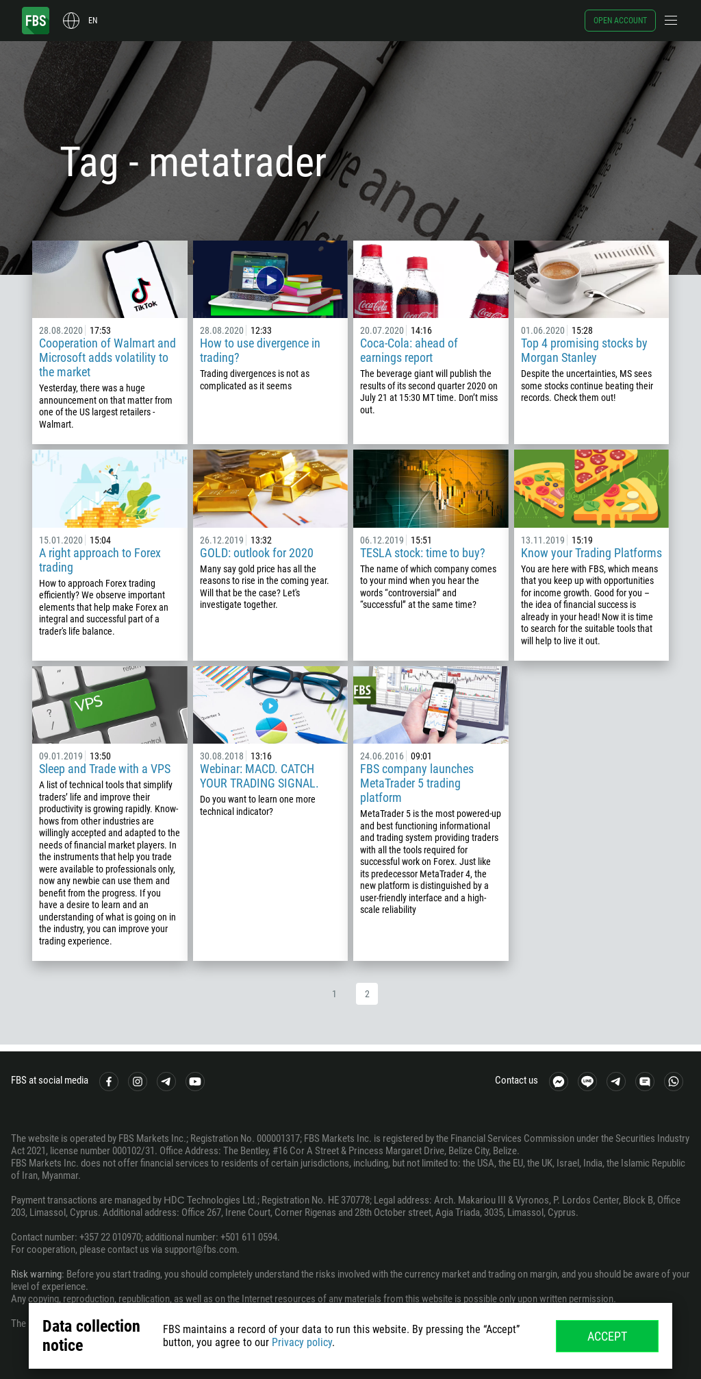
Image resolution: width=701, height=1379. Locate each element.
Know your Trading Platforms (591, 553)
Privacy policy (302, 1342)
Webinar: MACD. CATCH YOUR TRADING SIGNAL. (259, 775)
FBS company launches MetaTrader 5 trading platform (417, 783)
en (92, 20)
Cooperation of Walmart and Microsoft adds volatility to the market (107, 357)
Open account (620, 20)
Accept (607, 1336)
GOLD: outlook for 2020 (257, 553)
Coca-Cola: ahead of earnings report (409, 350)
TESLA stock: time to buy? (422, 553)
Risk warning (36, 1274)
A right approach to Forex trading (100, 560)
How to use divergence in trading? (260, 350)
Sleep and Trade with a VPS (104, 768)
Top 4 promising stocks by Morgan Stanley (584, 350)
